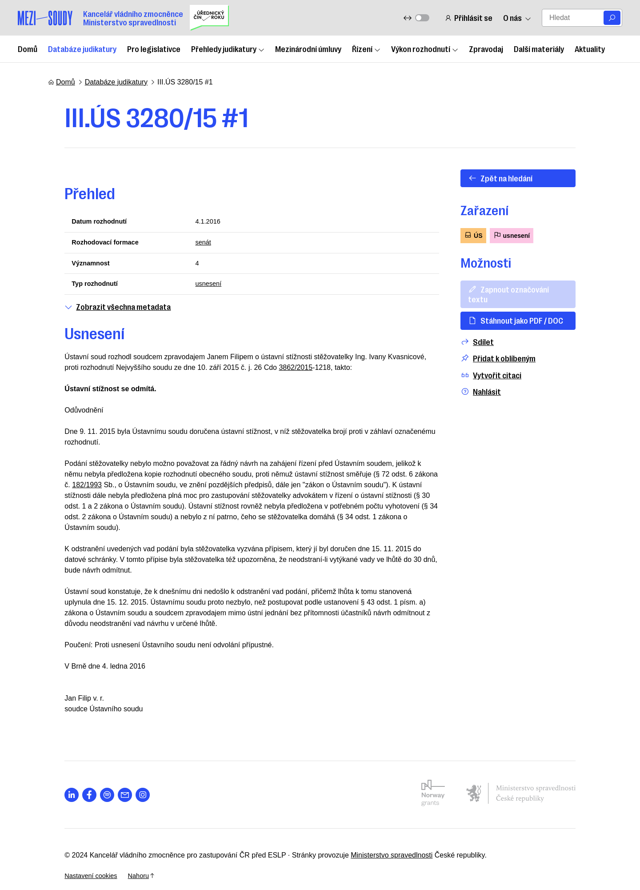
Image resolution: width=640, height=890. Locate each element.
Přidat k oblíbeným (512, 348)
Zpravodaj (486, 48)
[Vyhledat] (612, 18)
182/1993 (403, 478)
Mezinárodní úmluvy (308, 48)
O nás (516, 17)
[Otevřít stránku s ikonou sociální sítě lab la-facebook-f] (73, 788)
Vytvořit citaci (505, 365)
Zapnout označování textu (533, 289)
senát (197, 244)
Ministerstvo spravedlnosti (375, 849)
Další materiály (539, 48)
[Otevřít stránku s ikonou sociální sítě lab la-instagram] (126, 788)
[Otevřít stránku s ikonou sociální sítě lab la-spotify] (91, 788)
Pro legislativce (153, 48)
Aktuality (590, 48)
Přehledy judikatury (227, 48)
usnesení (203, 287)
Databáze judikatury (82, 48)
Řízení (366, 48)
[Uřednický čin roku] (209, 18)
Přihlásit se (467, 17)
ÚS (488, 235)
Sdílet (491, 332)
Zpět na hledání (515, 178)
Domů (27, 48)
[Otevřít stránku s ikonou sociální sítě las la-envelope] (108, 788)
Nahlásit (495, 382)
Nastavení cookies (522, 849)
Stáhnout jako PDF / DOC (530, 311)
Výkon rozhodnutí (424, 48)
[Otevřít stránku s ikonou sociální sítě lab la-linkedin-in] (55, 788)
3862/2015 (263, 372)
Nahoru (577, 849)
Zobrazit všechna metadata (101, 310)
